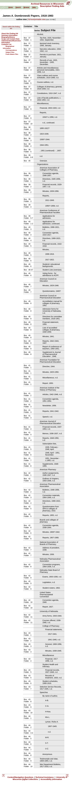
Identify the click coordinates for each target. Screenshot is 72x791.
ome (10, 7)
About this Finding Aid (9, 33)
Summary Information (9, 35)
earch (18, 7)
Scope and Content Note (10, 39)
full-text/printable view (37, 19)
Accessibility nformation (51, 779)
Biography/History (8, 37)
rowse (26, 7)
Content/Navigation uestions (20, 777)
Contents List (6, 44)
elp (34, 7)
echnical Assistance (44, 777)
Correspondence (11, 50)
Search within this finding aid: (11, 27)
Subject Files (10, 52)
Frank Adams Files (12, 54)
